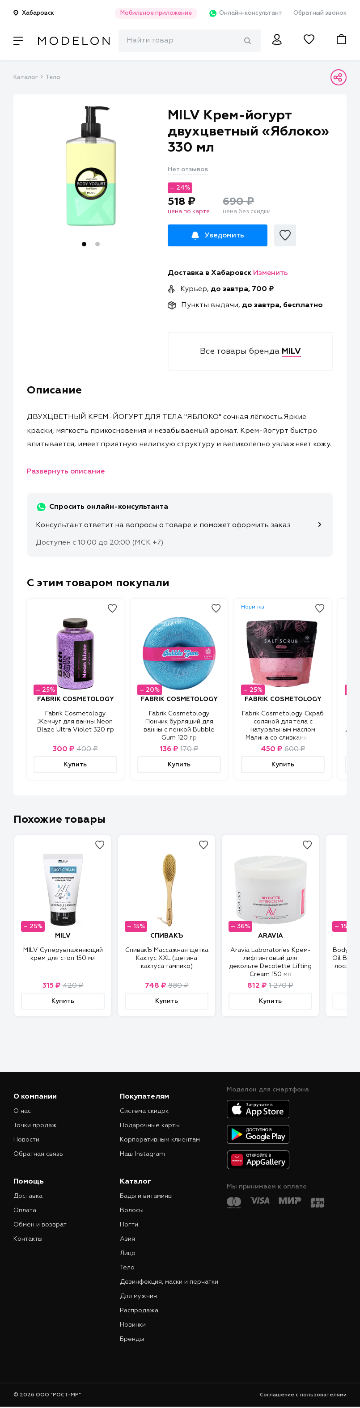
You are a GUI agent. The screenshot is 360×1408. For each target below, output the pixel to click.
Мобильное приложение (156, 13)
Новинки (133, 1325)
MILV (63, 936)
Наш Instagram (142, 1154)
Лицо (128, 1253)
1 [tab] (84, 244)
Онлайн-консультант (245, 13)
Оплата (24, 1210)
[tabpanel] (91, 166)
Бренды (132, 1339)
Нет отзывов (188, 169)
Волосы (132, 1210)
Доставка (27, 1196)
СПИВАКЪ (166, 936)
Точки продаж (35, 1125)
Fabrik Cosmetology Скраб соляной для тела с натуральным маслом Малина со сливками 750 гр (283, 729)
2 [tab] (97, 244)
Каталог (25, 77)
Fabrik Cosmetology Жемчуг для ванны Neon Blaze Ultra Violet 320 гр (75, 721)
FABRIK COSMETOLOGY (75, 699)
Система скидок (144, 1111)
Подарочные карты (150, 1125)
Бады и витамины (146, 1196)
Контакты (27, 1239)
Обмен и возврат (40, 1225)
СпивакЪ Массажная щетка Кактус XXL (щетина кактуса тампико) (166, 958)
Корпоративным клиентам (160, 1140)
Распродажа (139, 1310)
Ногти (129, 1225)
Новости (26, 1140)
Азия (127, 1239)
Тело (53, 77)
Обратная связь (38, 1154)
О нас (22, 1111)
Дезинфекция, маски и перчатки (169, 1282)
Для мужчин (138, 1296)
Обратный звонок (320, 13)
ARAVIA (270, 936)
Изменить (270, 273)
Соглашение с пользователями (303, 1395)
